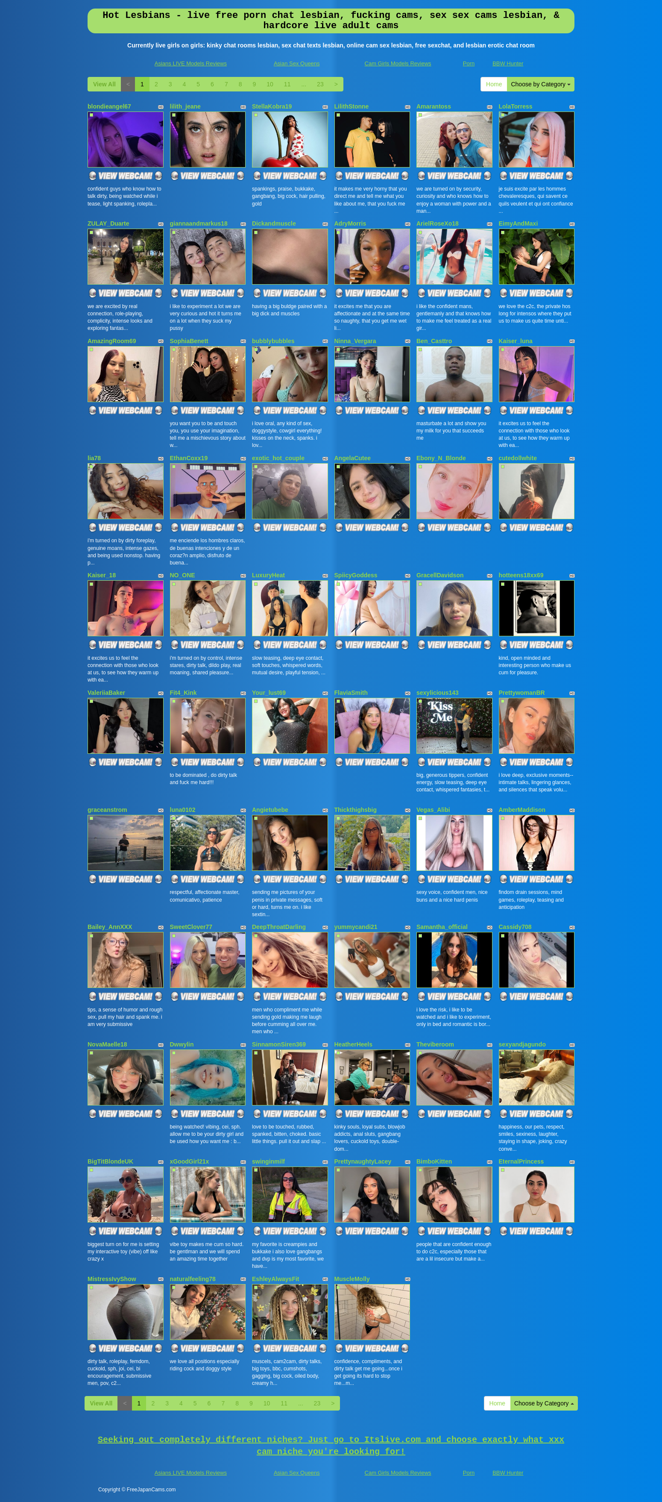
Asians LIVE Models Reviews (191, 63)
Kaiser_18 (102, 575)
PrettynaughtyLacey (363, 1161)
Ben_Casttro (434, 341)
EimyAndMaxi (518, 223)
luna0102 (183, 809)
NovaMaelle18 (107, 1044)
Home (494, 84)
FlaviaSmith (351, 692)
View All (104, 84)
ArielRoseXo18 (437, 223)
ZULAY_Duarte (108, 223)
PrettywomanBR (522, 692)
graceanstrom (107, 809)
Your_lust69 (269, 692)
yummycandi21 (356, 926)
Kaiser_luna (516, 341)
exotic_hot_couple (278, 458)
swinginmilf (268, 1161)
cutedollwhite (518, 458)
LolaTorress (516, 106)
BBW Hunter (507, 63)
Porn (469, 63)
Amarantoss (433, 106)
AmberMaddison (522, 809)
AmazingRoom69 (112, 341)
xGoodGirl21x (189, 1161)
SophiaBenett (189, 341)
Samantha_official (442, 926)
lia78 (94, 458)
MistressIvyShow (112, 1279)
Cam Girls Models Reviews (398, 63)
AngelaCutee (352, 458)
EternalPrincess (521, 1161)
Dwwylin (182, 1044)
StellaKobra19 (272, 106)
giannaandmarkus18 (199, 223)
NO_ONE (182, 575)
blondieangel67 (109, 106)
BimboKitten (434, 1161)
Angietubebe (270, 809)
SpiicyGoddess (356, 575)
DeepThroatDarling (279, 926)
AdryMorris (350, 223)
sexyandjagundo (522, 1044)
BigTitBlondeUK (110, 1161)
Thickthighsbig (355, 809)
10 (270, 84)
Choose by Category (541, 84)
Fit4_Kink (183, 692)
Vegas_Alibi (433, 809)
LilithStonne (351, 106)
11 (287, 84)
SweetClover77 (191, 926)
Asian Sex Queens (297, 63)
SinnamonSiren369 (279, 1044)
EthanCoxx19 (189, 458)
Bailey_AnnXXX (110, 926)
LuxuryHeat (268, 575)
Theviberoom (435, 1044)
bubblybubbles (273, 341)
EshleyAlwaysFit (275, 1279)
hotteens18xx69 (521, 575)
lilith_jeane (185, 106)
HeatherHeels (353, 1044)
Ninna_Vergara (355, 341)
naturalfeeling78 (193, 1279)
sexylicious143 (437, 692)
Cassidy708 (515, 926)
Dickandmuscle (274, 223)
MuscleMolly (352, 1279)
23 (320, 84)
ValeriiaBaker (106, 692)
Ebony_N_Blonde (441, 458)
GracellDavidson (440, 575)
